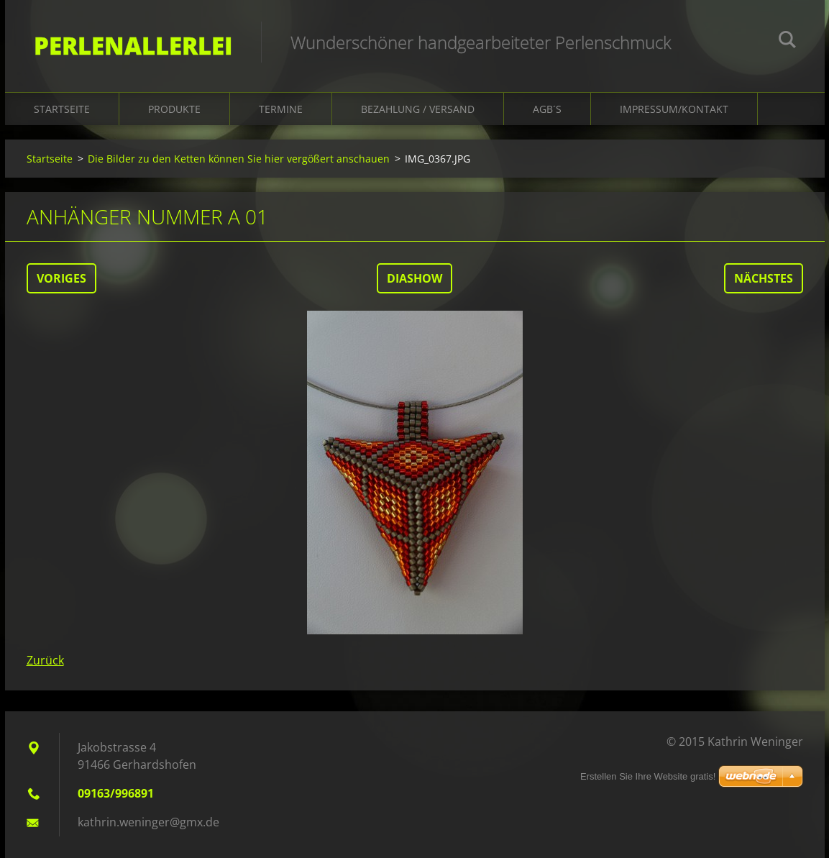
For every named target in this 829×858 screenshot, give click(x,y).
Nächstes (763, 278)
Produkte (174, 109)
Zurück (45, 660)
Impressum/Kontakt (674, 109)
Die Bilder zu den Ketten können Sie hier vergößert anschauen (239, 158)
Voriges (61, 278)
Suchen (787, 42)
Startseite (62, 109)
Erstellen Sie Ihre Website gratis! (647, 776)
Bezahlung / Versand (418, 109)
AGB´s (547, 109)
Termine (281, 109)
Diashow (414, 278)
